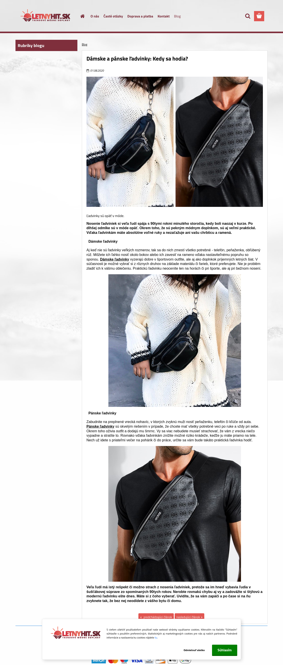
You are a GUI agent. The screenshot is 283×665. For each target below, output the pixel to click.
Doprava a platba (140, 16)
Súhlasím (225, 650)
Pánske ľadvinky (100, 426)
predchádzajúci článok (157, 617)
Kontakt (164, 16)
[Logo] (45, 16)
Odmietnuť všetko (194, 650)
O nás (95, 16)
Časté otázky (113, 16)
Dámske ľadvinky (114, 259)
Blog (177, 16)
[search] (248, 16)
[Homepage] (80, 16)
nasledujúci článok (188, 617)
